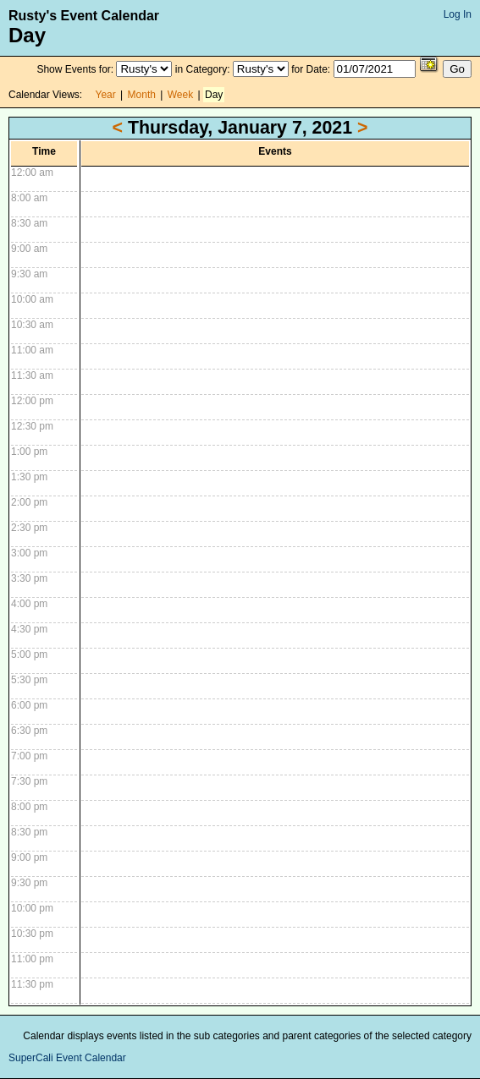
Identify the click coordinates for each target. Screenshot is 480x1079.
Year (106, 95)
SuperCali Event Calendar (67, 1058)
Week (180, 95)
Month (142, 95)
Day (214, 95)
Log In (458, 14)
